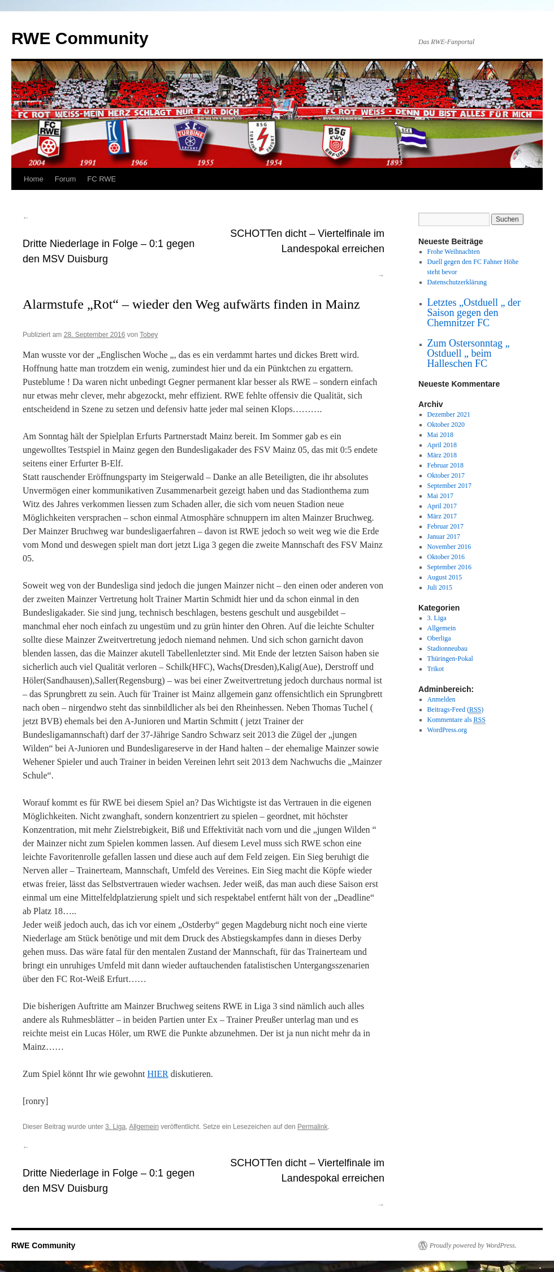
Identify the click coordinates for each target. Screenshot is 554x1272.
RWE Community (80, 38)
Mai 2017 (440, 496)
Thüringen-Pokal (450, 659)
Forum (65, 179)
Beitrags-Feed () (455, 710)
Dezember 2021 (448, 414)
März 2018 (442, 455)
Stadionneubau (447, 648)
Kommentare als (456, 720)
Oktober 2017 (446, 475)
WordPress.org (447, 730)
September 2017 (449, 486)
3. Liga (115, 1127)
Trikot (435, 669)
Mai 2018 (440, 435)
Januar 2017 (443, 536)
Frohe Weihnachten (453, 252)
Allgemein (144, 1127)
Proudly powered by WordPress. (473, 1245)
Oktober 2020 (446, 425)
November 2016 (449, 547)
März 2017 (442, 516)
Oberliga (439, 638)
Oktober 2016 (446, 557)
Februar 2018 (445, 465)
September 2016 (449, 567)
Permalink (312, 1127)
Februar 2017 (445, 526)
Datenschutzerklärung (457, 282)
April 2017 (442, 506)
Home (34, 179)
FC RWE (101, 179)
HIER (157, 1074)
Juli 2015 (439, 587)
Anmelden (441, 699)
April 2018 (442, 445)
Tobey (149, 335)
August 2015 (444, 577)
